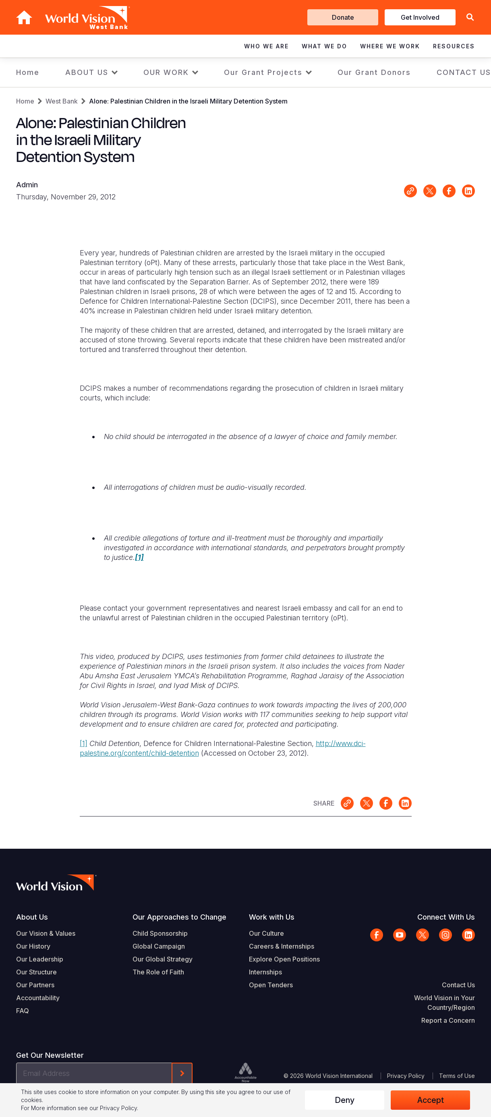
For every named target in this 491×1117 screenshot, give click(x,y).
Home (27, 72)
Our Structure (36, 972)
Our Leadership (39, 959)
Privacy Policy (406, 1075)
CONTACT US (464, 72)
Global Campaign (159, 946)
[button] (470, 17)
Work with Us (271, 917)
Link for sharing (410, 190)
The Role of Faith (158, 972)
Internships (265, 972)
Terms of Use (457, 1075)
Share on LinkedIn (468, 190)
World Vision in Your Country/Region (444, 1002)
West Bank (62, 101)
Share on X (429, 190)
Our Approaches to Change (179, 917)
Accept (430, 1100)
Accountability (38, 998)
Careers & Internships (281, 946)
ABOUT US (86, 72)
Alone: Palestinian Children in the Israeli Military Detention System (188, 101)
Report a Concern (448, 1020)
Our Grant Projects (263, 72)
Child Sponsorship (160, 933)
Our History (33, 946)
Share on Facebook (449, 190)
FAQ (22, 1011)
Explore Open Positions (284, 959)
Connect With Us (446, 917)
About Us (32, 917)
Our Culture (266, 933)
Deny (344, 1100)
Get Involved (420, 17)
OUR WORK (166, 72)
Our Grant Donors (374, 72)
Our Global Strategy (163, 959)
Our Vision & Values (45, 933)
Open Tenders (271, 985)
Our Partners (35, 985)
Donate (343, 17)
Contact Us (458, 985)
